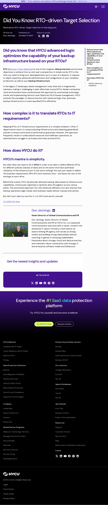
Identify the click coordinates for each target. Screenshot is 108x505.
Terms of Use (8, 494)
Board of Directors (11, 413)
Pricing (6, 360)
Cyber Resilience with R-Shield (15, 351)
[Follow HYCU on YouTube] (40, 283)
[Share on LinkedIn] (43, 36)
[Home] (11, 7)
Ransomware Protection (13, 388)
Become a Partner (10, 450)
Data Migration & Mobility (13, 374)
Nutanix (58, 346)
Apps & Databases (63, 384)
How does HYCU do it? (95, 79)
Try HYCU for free (11, 201)
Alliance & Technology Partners (16, 432)
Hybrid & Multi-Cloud (12, 383)
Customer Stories (62, 432)
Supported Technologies (13, 397)
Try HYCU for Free (44, 324)
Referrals (6, 445)
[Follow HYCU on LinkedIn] (36, 283)
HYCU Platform (9, 342)
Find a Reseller (9, 441)
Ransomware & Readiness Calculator (70, 445)
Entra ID (58, 374)
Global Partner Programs (13, 427)
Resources (59, 423)
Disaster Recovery (10, 379)
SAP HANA (59, 389)
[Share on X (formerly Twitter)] (39, 36)
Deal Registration (10, 458)
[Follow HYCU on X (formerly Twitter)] (32, 283)
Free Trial (59, 408)
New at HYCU (60, 436)
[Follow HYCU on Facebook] (44, 283)
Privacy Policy (9, 498)
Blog (57, 441)
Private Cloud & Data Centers (68, 342)
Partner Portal (9, 454)
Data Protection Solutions (14, 365)
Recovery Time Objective (21, 69)
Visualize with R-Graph (12, 346)
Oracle (58, 393)
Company (7, 404)
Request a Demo (64, 324)
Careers (6, 417)
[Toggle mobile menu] (103, 6)
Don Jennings (41, 210)
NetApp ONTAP (61, 360)
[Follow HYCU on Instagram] (49, 283)
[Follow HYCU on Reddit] (53, 283)
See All (58, 379)
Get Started (60, 404)
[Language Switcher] (97, 6)
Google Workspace (63, 370)
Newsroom (7, 422)
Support (58, 427)
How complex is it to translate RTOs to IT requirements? (95, 71)
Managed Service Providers (14, 436)
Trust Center (8, 489)
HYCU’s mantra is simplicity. (95, 84)
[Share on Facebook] (47, 36)
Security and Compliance (13, 392)
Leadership (7, 408)
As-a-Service (61, 365)
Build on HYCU (9, 355)
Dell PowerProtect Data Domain (68, 355)
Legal (5, 484)
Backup (6, 370)
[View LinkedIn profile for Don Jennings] (53, 210)
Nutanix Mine (60, 351)
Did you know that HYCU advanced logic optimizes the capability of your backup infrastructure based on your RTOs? (95, 56)
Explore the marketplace (65, 417)
